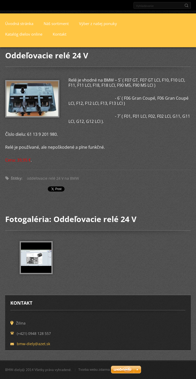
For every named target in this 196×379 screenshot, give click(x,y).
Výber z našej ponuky (98, 23)
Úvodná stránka (19, 23)
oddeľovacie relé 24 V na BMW (53, 178)
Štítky (16, 178)
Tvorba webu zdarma (94, 370)
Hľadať (186, 5)
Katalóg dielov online (23, 34)
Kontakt (59, 34)
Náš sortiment (56, 23)
